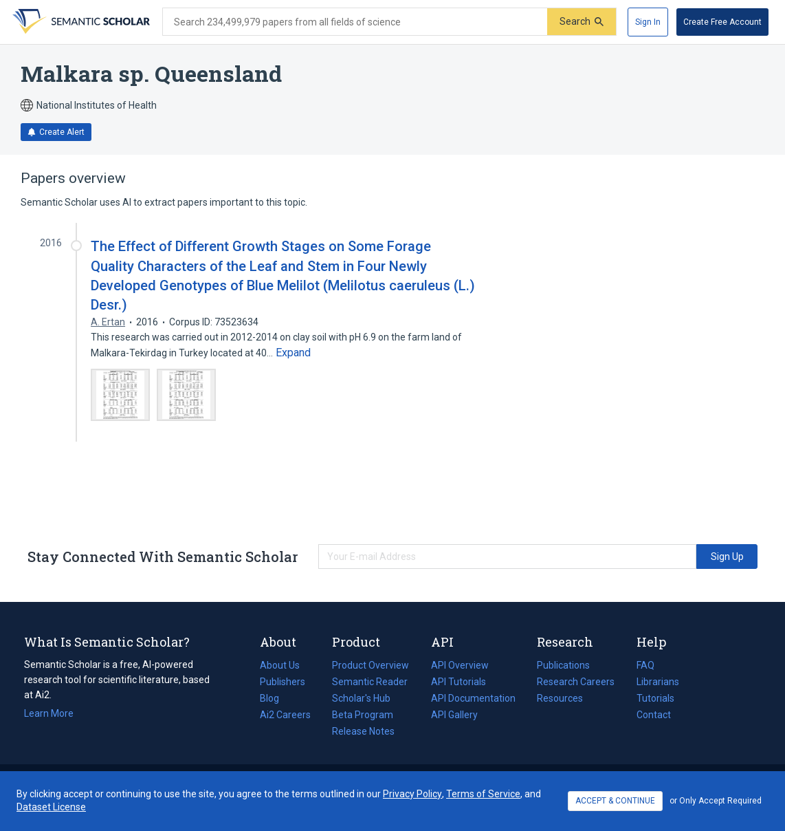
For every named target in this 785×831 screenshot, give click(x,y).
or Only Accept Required (716, 801)
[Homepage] (80, 22)
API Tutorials (458, 681)
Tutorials (655, 698)
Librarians (658, 681)
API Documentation (473, 698)
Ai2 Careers (285, 714)
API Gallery (454, 714)
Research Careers (576, 681)
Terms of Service (483, 793)
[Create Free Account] (722, 22)
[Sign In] (648, 22)
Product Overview (370, 665)
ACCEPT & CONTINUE (615, 801)
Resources (560, 698)
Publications (563, 665)
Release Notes (363, 731)
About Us (280, 665)
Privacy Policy (412, 793)
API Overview (460, 665)
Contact (654, 714)
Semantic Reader (370, 681)
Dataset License (51, 806)
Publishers (282, 681)
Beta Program (362, 714)
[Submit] (581, 21)
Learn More (49, 713)
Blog (275, 698)
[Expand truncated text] (293, 353)
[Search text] (355, 22)
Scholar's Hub (361, 698)
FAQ (645, 665)
